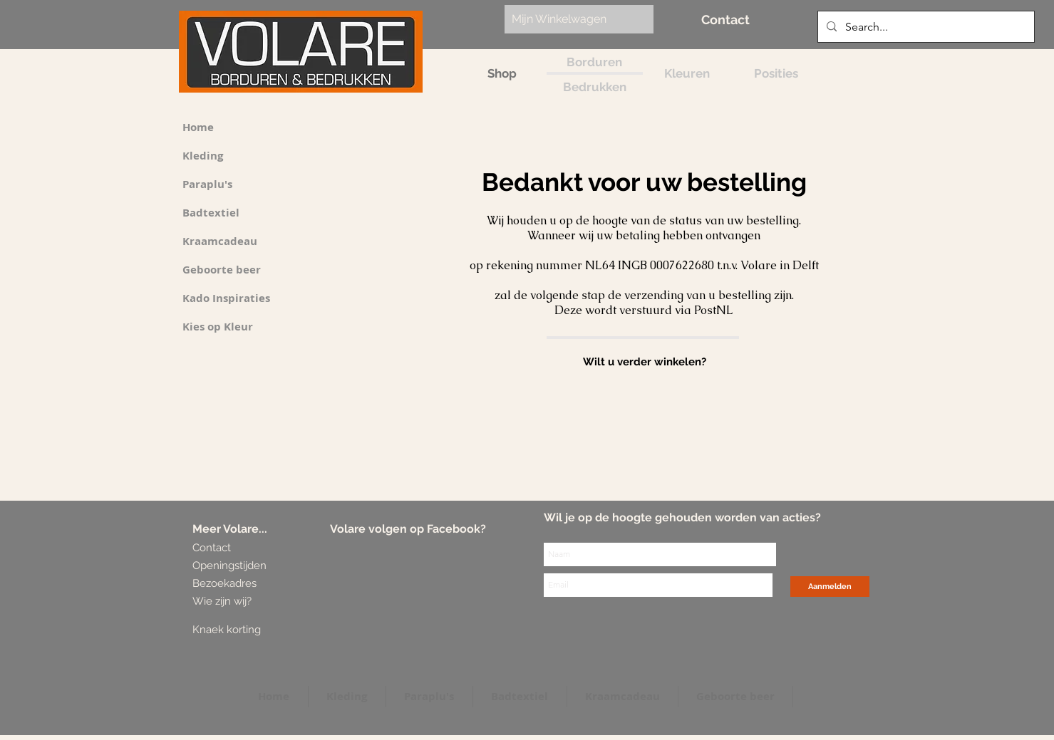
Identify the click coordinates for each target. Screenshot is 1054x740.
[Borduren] (595, 62)
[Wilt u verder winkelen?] (644, 362)
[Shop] (502, 73)
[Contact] (725, 19)
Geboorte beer (221, 269)
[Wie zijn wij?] (224, 601)
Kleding (202, 155)
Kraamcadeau (219, 241)
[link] (571, 19)
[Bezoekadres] (245, 584)
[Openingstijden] (229, 566)
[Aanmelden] (829, 586)
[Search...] (924, 26)
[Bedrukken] (595, 87)
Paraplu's (207, 184)
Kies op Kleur (217, 326)
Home (198, 127)
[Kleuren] (687, 73)
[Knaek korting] (247, 630)
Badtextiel (210, 212)
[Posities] (776, 73)
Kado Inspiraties (226, 298)
